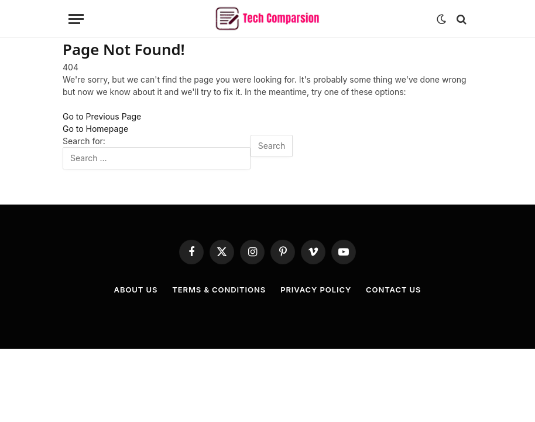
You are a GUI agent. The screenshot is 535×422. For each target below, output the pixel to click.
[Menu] (76, 19)
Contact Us (393, 289)
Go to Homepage (95, 129)
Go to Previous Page (102, 116)
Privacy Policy (315, 289)
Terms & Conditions (219, 289)
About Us (136, 289)
